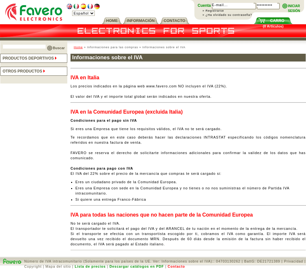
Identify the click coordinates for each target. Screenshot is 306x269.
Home (78, 47)
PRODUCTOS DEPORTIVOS (30, 58)
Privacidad (293, 261)
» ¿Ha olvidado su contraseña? (227, 15)
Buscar (59, 48)
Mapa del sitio (58, 266)
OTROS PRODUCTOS (24, 71)
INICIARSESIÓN (294, 6)
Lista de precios (90, 266)
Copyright (33, 266)
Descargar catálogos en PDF (136, 266)
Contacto (176, 266)
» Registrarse (213, 10)
